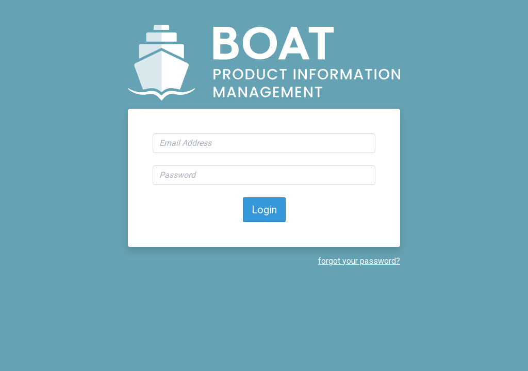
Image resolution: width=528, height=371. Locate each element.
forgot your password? (359, 261)
